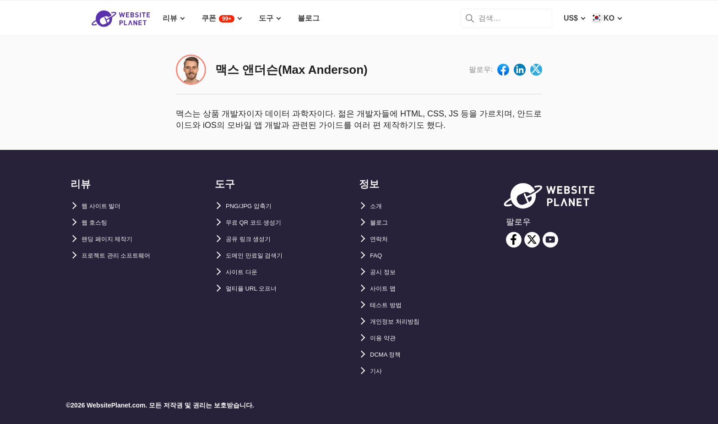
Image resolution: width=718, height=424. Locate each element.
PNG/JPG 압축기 (254, 206)
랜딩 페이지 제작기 (113, 239)
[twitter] (532, 240)
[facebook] (514, 240)
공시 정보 (385, 272)
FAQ (377, 255)
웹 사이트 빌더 (106, 206)
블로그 (381, 222)
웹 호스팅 (97, 222)
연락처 (381, 239)
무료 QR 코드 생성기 (260, 222)
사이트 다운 (245, 272)
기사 (377, 371)
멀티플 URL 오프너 (257, 288)
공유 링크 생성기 (253, 239)
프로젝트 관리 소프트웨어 (124, 255)
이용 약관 (385, 338)
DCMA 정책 (389, 354)
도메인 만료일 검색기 (261, 255)
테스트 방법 (389, 305)
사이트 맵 (385, 288)
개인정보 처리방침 (400, 321)
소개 (377, 206)
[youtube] (550, 240)
